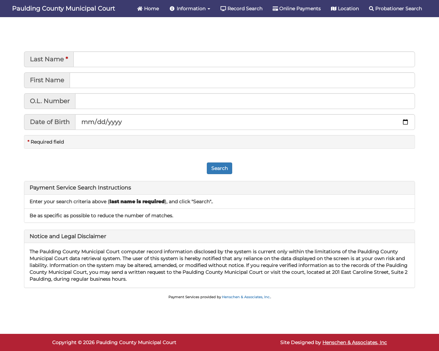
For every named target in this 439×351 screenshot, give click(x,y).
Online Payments (297, 8)
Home (148, 8)
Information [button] (189, 8)
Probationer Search (395, 8)
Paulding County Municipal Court (63, 8)
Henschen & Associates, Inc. (246, 297)
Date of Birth (50, 122)
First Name (47, 80)
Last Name (47, 59)
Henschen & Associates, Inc (354, 342)
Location (345, 8)
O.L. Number (50, 101)
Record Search (241, 8)
